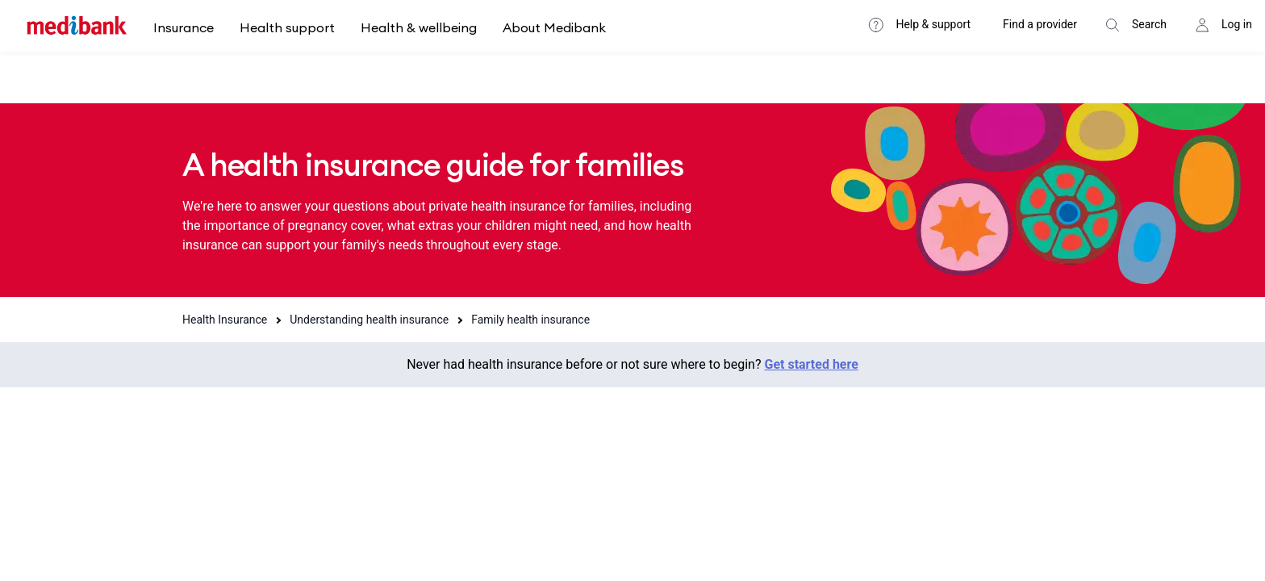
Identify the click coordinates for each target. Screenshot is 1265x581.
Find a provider (1040, 24)
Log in (1236, 24)
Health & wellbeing (419, 27)
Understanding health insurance (369, 319)
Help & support (933, 24)
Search (1149, 24)
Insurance (183, 27)
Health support (287, 27)
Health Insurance (224, 319)
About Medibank (554, 27)
